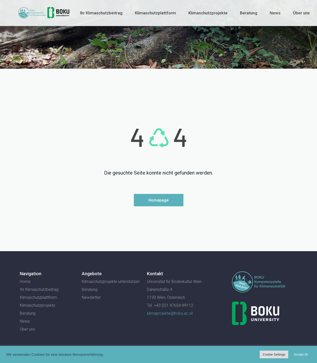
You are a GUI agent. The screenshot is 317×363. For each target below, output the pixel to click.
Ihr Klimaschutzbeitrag (101, 12)
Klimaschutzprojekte (208, 12)
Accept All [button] (301, 354)
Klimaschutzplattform (155, 12)
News (275, 12)
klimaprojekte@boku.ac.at (170, 313)
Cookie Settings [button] (274, 354)
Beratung (248, 12)
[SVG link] (258, 282)
